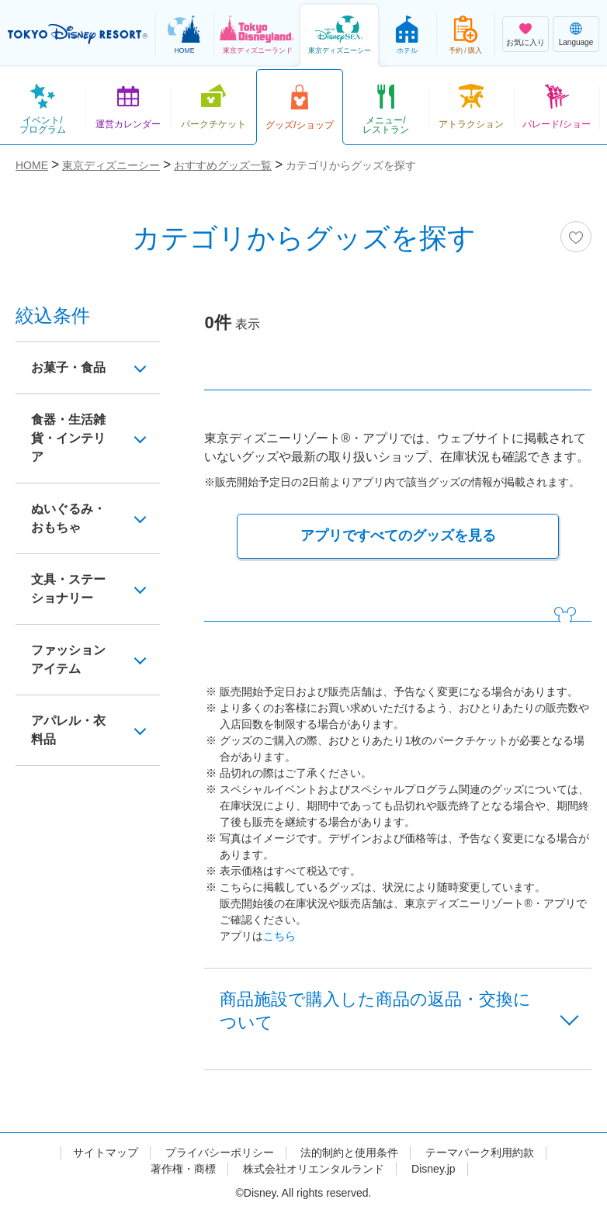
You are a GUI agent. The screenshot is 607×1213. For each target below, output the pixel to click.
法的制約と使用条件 (349, 1152)
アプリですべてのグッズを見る (398, 535)
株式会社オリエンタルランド (313, 1169)
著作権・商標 (183, 1169)
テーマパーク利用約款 (479, 1152)
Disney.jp (433, 1169)
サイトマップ (105, 1152)
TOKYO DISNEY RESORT (77, 34)
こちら (279, 936)
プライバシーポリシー (219, 1152)
